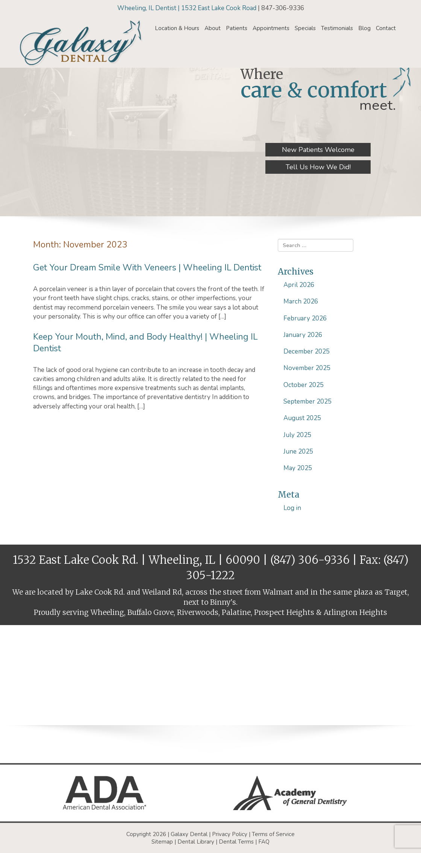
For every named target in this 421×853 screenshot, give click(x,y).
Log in (292, 508)
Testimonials (337, 28)
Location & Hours (177, 28)
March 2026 (300, 301)
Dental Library (195, 841)
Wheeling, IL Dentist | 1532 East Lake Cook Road (187, 8)
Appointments (271, 28)
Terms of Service (273, 834)
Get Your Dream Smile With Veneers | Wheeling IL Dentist (147, 267)
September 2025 (307, 401)
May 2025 (297, 468)
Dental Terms (236, 841)
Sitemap (162, 841)
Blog (364, 28)
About (212, 28)
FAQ (264, 841)
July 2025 (297, 435)
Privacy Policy (229, 834)
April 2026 (298, 285)
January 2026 (302, 335)
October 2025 (303, 385)
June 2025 (298, 451)
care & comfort (314, 90)
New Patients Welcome (318, 149)
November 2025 (306, 368)
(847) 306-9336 (310, 560)
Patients (236, 28)
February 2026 (305, 318)
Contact (386, 28)
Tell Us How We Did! (318, 167)
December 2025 (306, 351)
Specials (305, 28)
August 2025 (302, 418)
